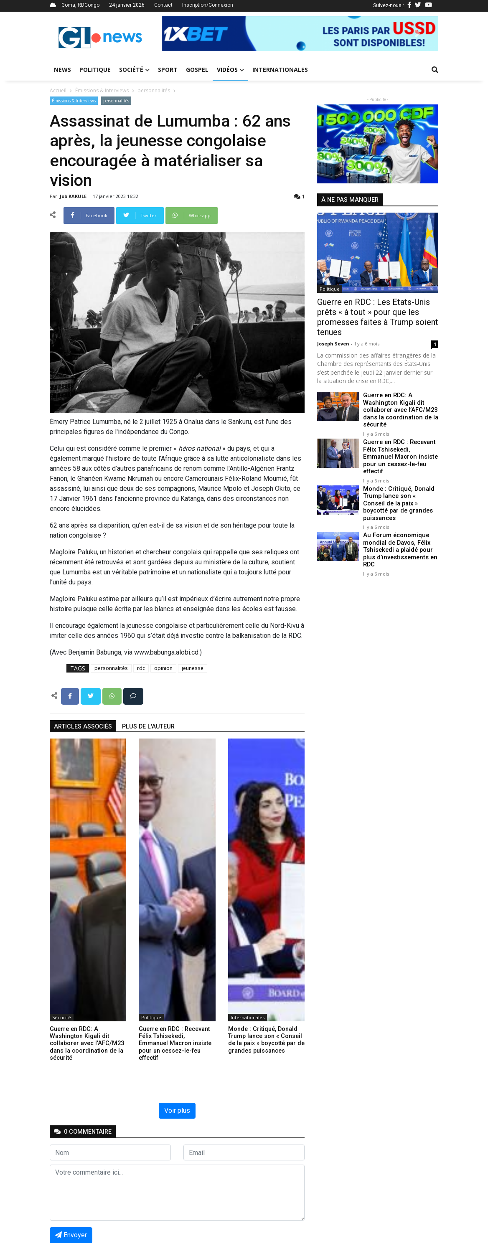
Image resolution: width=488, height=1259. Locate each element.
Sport (168, 70)
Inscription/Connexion (207, 5)
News (62, 70)
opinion (163, 668)
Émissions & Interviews (102, 90)
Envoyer (71, 1235)
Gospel (197, 70)
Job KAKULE (74, 196)
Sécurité (61, 1017)
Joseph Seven (334, 343)
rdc (141, 668)
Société (134, 70)
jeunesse (192, 668)
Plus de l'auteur (148, 726)
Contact (163, 5)
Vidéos (230, 70)
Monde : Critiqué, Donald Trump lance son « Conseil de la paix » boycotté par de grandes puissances (400, 498)
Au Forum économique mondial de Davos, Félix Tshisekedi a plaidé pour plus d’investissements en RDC (399, 541)
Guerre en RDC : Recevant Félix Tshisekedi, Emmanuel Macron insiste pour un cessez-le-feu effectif (399, 456)
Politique (95, 70)
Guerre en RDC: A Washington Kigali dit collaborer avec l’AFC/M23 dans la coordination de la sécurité (400, 410)
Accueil (58, 90)
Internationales (280, 70)
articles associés (83, 726)
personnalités (153, 90)
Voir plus (177, 1110)
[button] (182, 33)
